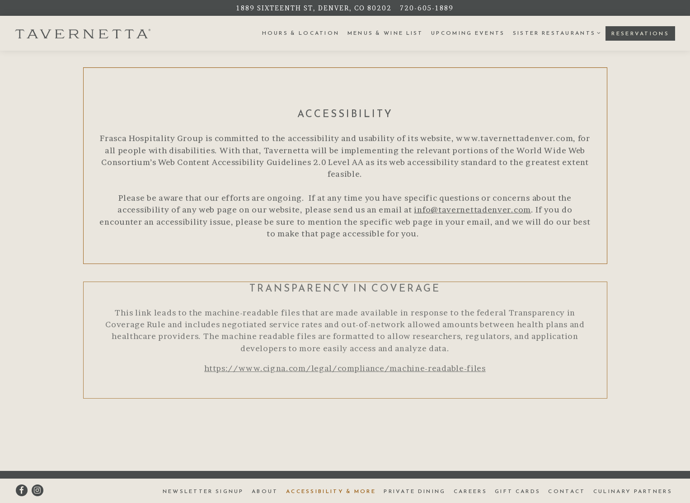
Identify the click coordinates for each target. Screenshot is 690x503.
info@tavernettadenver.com (472, 210)
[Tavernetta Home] (82, 33)
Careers (470, 491)
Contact (566, 491)
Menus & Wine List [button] (385, 33)
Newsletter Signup (203, 491)
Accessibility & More (331, 491)
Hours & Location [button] (301, 33)
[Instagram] (37, 490)
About (265, 491)
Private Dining (415, 491)
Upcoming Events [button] (468, 33)
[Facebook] (22, 490)
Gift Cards (517, 491)
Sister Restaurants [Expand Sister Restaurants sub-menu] (555, 32)
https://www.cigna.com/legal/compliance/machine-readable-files (345, 369)
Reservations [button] (640, 33)
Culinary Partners (632, 491)
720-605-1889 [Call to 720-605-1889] (427, 8)
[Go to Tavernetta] (314, 8)
